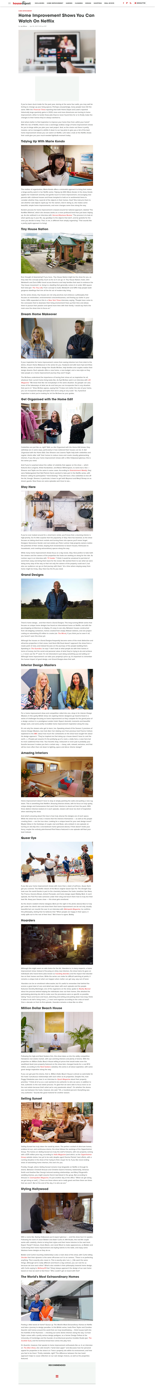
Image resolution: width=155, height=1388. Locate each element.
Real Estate (109, 3)
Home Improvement (55, 3)
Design (88, 3)
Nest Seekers (45, 1067)
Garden (69, 3)
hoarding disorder (62, 973)
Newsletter (140, 3)
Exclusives (39, 3)
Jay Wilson (23, 26)
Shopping (98, 3)
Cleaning (79, 3)
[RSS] (130, 3)
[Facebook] (123, 3)
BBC (36, 733)
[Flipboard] (127, 3)
